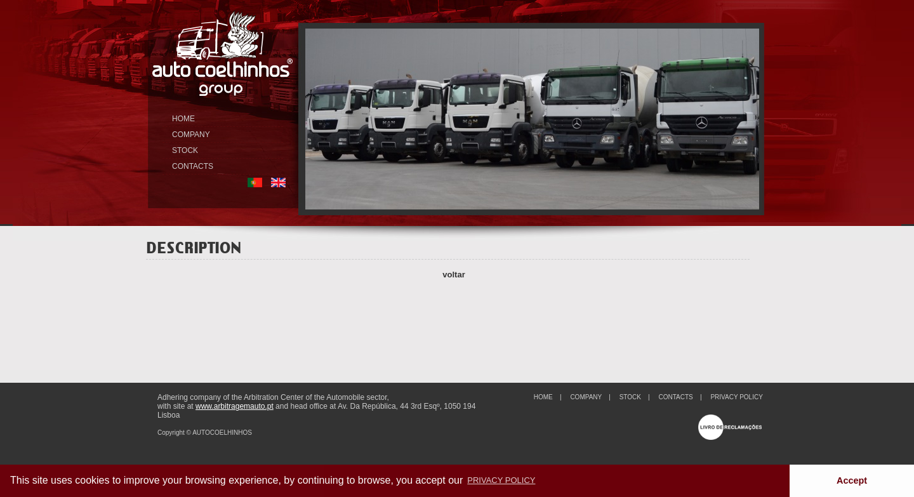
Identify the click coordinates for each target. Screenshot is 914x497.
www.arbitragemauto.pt (234, 406)
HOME (183, 118)
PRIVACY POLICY (736, 397)
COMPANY (191, 134)
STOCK (185, 150)
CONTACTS (192, 166)
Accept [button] (852, 480)
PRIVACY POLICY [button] (501, 480)
